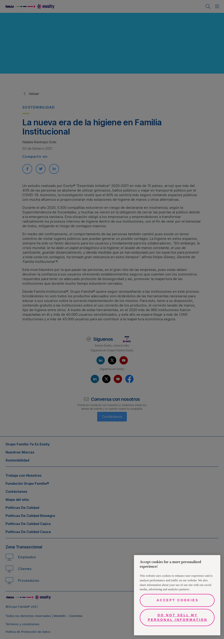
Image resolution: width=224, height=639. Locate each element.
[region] (177, 595)
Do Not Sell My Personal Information (177, 617)
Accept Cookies (177, 600)
